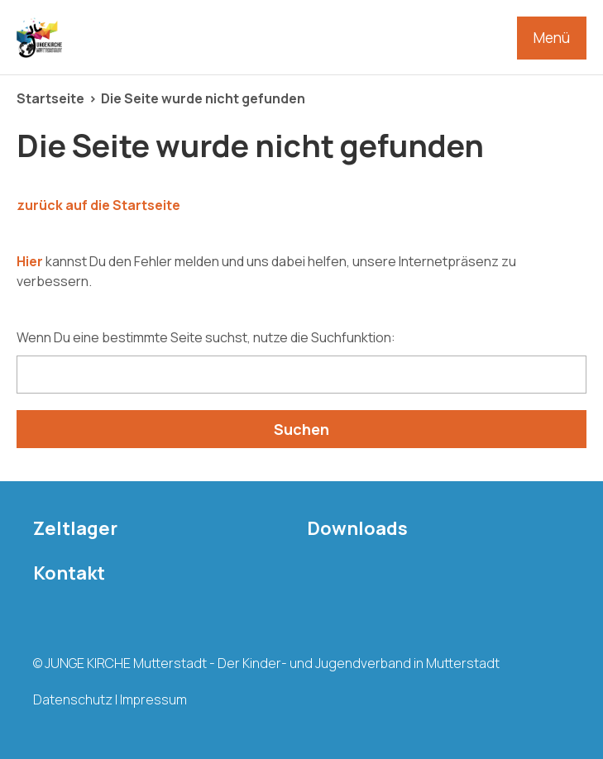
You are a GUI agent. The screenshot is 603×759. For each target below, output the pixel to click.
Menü (552, 37)
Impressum (153, 699)
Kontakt (69, 573)
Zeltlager (75, 528)
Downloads (357, 528)
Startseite (50, 98)
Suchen (301, 429)
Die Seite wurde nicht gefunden (203, 98)
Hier (30, 261)
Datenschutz (72, 699)
